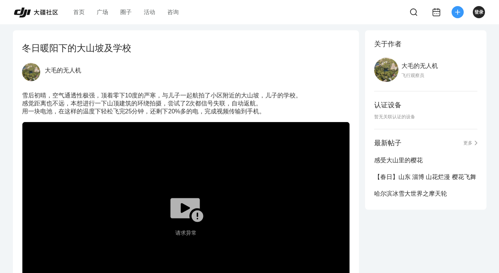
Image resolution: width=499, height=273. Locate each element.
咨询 (173, 12)
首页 (79, 12)
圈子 (126, 12)
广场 (102, 12)
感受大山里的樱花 (398, 160)
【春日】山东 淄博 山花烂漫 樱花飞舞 (425, 177)
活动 (149, 12)
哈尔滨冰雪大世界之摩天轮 (410, 193)
